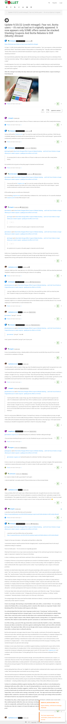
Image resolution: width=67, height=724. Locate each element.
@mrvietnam (8, 154)
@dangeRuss (23, 424)
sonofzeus (11, 450)
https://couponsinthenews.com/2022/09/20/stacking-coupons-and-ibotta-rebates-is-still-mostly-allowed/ (32, 491)
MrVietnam (12, 41)
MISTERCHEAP (12, 150)
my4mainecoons (12, 243)
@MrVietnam (38, 150)
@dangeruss (8, 427)
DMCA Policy (33, 717)
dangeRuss (11, 408)
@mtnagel (33, 124)
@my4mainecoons (36, 258)
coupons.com (16, 172)
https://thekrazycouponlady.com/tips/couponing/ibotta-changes (21, 44)
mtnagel (10, 95)
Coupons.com (18, 111)
